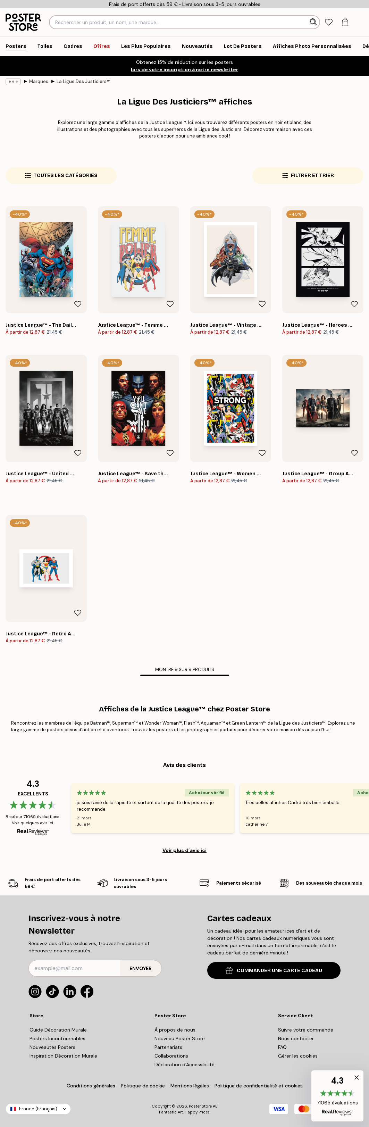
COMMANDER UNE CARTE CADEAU (274, 970)
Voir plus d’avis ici (184, 850)
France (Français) (38, 1109)
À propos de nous (174, 1030)
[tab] (328, 22)
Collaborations (171, 1056)
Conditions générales (91, 1086)
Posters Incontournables (57, 1038)
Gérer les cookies (298, 1056)
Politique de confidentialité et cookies (259, 1086)
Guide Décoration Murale (58, 1030)
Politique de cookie (143, 1086)
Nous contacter (296, 1038)
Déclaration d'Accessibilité (184, 1064)
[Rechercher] (314, 22)
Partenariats (168, 1047)
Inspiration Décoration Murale (63, 1056)
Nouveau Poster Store (179, 1038)
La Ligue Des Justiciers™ (83, 81)
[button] (337, 1095)
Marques (38, 81)
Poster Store (200, 1106)
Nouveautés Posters (52, 1047)
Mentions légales (189, 1086)
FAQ (282, 1047)
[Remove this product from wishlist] (78, 304)
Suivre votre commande (305, 1030)
